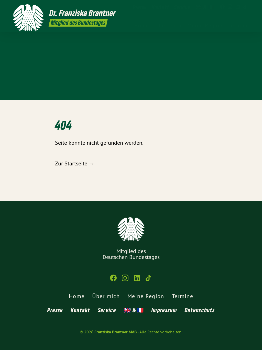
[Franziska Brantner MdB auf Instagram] (230, 7)
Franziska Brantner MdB (115, 332)
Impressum (164, 309)
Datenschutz (200, 309)
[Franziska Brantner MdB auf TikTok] (245, 7)
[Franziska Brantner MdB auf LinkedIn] (238, 7)
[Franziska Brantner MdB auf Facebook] (222, 7)
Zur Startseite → (74, 163)
